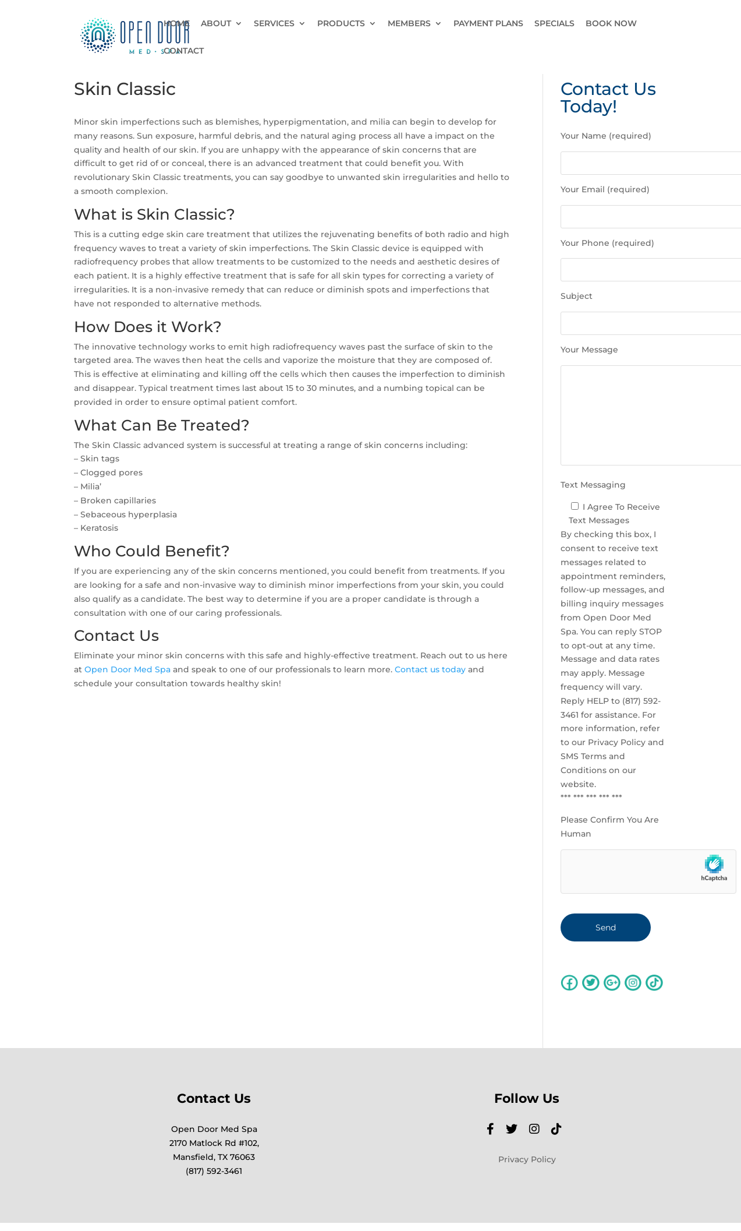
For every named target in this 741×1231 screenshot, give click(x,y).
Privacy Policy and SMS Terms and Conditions (612, 756)
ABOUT (216, 24)
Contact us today (430, 669)
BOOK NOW (611, 24)
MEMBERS (409, 24)
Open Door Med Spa (127, 669)
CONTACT (184, 51)
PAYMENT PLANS (488, 24)
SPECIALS (554, 24)
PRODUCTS (341, 24)
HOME (177, 24)
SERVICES (274, 24)
